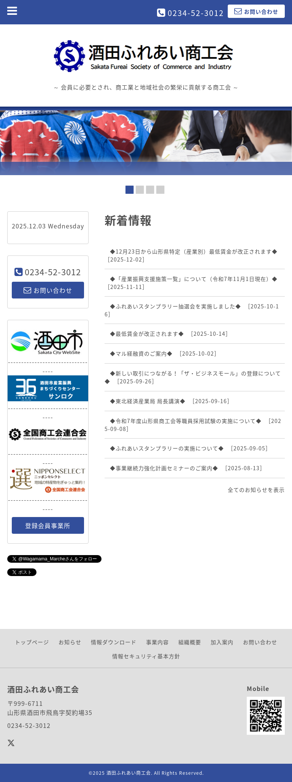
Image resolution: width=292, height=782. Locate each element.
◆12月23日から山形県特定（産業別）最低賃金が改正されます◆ (194, 251)
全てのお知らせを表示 (256, 489)
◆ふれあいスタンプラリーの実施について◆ (167, 448)
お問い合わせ (260, 642)
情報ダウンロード (113, 642)
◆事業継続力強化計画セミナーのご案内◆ (164, 468)
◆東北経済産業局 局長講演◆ (148, 401)
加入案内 (222, 642)
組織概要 (189, 642)
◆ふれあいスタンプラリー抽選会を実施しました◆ (175, 306)
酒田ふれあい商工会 (128, 772)
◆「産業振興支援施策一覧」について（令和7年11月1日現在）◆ (194, 278)
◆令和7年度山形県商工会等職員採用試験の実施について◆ (186, 421)
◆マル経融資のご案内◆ (141, 353)
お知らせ (70, 642)
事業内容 (157, 642)
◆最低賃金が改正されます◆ (147, 333)
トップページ (32, 642)
